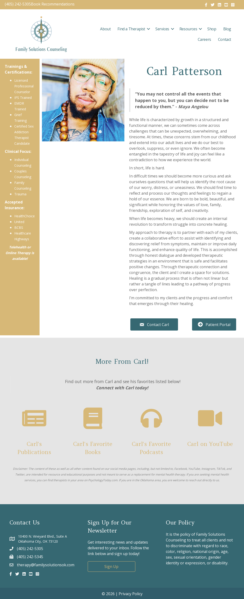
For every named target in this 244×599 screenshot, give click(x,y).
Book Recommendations (53, 4)
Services (162, 29)
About (105, 29)
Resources (188, 29)
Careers (204, 39)
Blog (227, 29)
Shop (211, 29)
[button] (148, 29)
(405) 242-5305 (18, 4)
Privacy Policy (130, 593)
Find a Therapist (131, 29)
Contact (224, 39)
